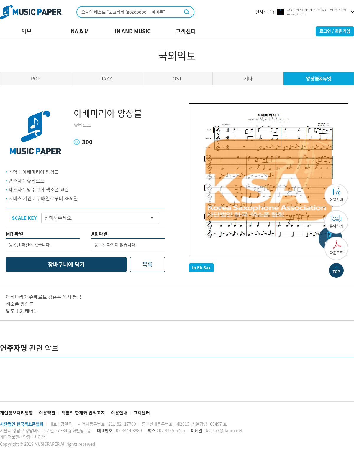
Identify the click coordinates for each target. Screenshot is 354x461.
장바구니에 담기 (66, 264)
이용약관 (47, 413)
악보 (27, 31)
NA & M (80, 31)
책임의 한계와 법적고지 (83, 413)
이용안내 (119, 413)
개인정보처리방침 (16, 413)
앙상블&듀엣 (319, 78)
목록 (147, 264)
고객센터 (186, 31)
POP (35, 78)
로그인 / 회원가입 (334, 31)
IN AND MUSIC (133, 31)
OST (177, 78)
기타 (248, 78)
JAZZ (106, 78)
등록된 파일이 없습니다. (30, 245)
